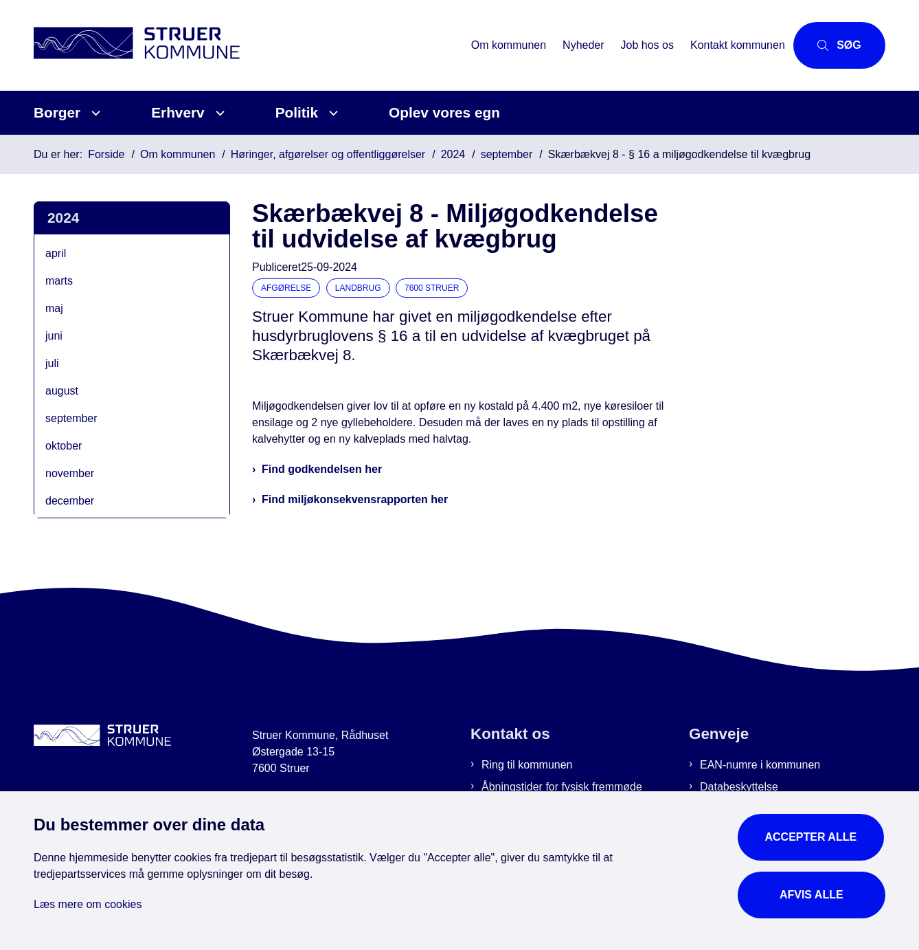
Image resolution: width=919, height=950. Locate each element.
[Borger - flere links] (93, 113)
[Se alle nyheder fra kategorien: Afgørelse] (287, 287)
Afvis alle (812, 893)
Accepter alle (812, 835)
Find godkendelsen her (322, 469)
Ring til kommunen (527, 765)
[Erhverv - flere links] (218, 113)
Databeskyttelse (739, 787)
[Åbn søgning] (835, 45)
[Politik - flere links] (331, 113)
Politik (296, 112)
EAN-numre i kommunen (760, 765)
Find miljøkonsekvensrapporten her (355, 499)
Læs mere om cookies (87, 903)
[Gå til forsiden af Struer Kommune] (245, 45)
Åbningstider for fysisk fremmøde (561, 787)
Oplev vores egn (444, 112)
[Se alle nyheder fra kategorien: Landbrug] (359, 287)
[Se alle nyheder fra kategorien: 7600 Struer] (433, 287)
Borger (57, 112)
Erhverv (177, 112)
